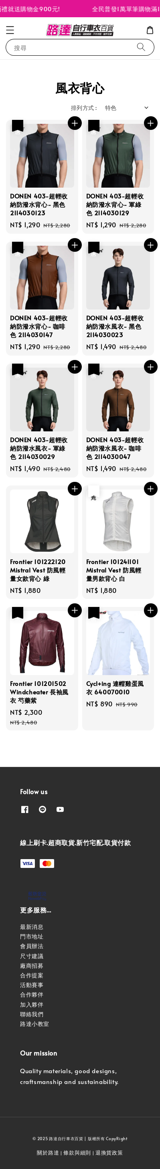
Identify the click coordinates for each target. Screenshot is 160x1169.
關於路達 (48, 1152)
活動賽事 (31, 985)
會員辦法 (31, 946)
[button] (10, 30)
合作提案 (31, 975)
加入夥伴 (31, 1004)
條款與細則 (77, 1152)
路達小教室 (34, 1023)
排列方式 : (84, 107)
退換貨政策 (109, 1152)
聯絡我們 (31, 1014)
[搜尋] (141, 47)
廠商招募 (31, 965)
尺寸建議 (31, 956)
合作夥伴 (31, 994)
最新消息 (31, 926)
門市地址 (31, 936)
